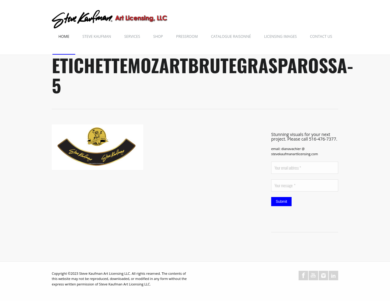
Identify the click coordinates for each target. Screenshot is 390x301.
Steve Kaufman (97, 36)
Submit (281, 201)
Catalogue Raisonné (231, 36)
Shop (158, 36)
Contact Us (321, 36)
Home (63, 36)
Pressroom (187, 36)
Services (132, 36)
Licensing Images (280, 36)
